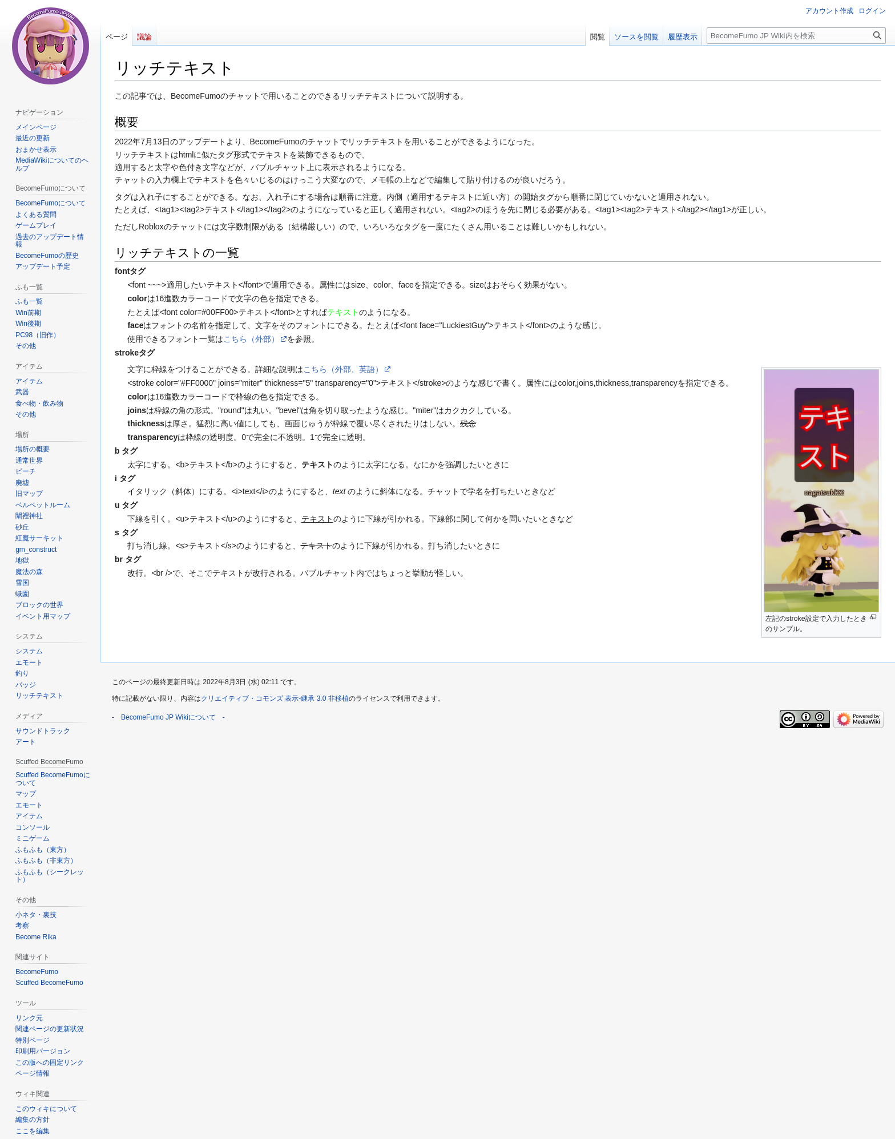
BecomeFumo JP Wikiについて (168, 717)
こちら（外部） (251, 339)
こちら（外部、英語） (343, 369)
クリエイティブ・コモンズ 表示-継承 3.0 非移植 (275, 698)
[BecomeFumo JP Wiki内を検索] (796, 35)
